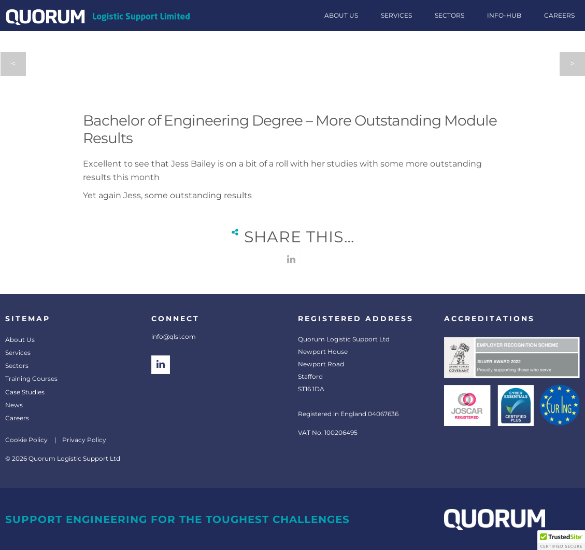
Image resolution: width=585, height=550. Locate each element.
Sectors (16, 365)
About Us (20, 339)
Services (18, 352)
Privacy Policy (84, 440)
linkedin (291, 260)
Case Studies (25, 392)
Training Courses (31, 378)
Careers (17, 418)
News (14, 405)
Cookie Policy (26, 440)
